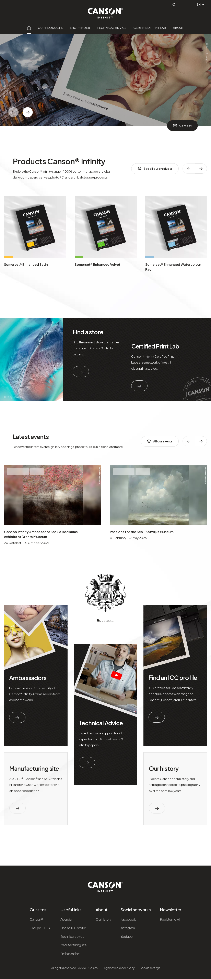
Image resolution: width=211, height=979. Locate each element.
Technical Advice (101, 722)
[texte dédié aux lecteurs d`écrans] (28, 112)
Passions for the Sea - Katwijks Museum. (142, 532)
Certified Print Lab (149, 27)
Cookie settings (150, 968)
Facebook (128, 919)
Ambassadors (27, 677)
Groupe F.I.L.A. (40, 928)
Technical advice (112, 27)
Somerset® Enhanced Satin (26, 264)
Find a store (88, 331)
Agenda (66, 919)
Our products (50, 27)
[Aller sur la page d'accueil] (29, 27)
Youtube (126, 936)
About (178, 27)
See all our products (155, 169)
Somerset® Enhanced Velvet (97, 264)
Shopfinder (80, 27)
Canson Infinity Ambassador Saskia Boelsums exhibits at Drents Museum (41, 534)
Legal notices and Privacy (118, 968)
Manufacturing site (34, 768)
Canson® (36, 919)
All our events (159, 441)
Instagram (127, 928)
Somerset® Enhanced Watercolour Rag (173, 266)
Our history (163, 768)
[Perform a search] (174, 4)
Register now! (170, 919)
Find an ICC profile (173, 677)
